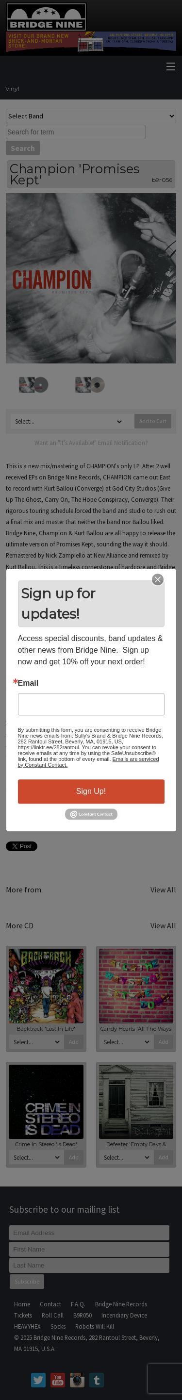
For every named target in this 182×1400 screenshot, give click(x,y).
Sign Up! (91, 791)
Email (28, 683)
